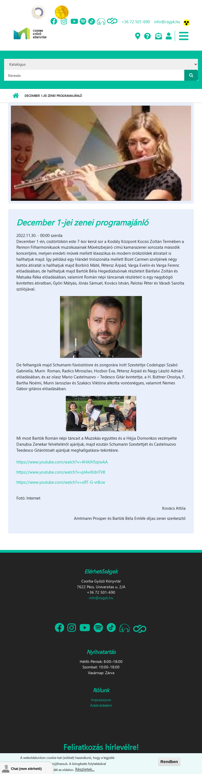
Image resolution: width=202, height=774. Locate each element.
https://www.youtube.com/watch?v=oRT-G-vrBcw (60, 482)
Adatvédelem (101, 705)
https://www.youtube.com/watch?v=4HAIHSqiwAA (62, 462)
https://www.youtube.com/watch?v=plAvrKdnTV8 (60, 472)
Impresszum (101, 699)
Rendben (169, 761)
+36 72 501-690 (135, 21)
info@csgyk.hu (167, 21)
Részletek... (84, 769)
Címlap (15, 96)
